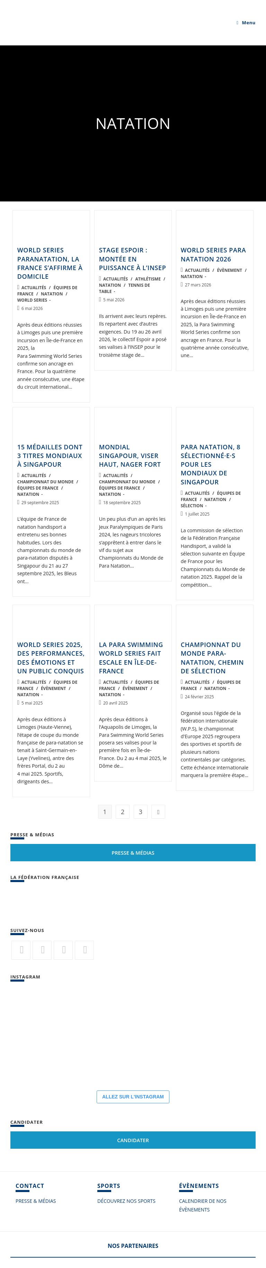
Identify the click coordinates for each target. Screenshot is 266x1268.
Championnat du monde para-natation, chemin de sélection (212, 657)
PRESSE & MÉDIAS (36, 1201)
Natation (52, 294)
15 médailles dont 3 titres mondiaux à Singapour (50, 455)
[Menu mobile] (246, 22)
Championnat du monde (45, 482)
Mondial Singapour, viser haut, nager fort (130, 455)
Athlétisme (147, 279)
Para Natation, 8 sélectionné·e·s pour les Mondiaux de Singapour (211, 464)
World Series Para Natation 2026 (213, 254)
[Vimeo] (84, 950)
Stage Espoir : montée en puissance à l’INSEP (132, 258)
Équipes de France (38, 488)
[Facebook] (42, 950)
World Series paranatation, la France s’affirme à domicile (50, 263)
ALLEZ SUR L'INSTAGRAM (133, 1096)
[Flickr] (63, 950)
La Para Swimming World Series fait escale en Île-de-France (131, 657)
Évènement (229, 270)
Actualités (33, 288)
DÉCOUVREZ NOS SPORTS (126, 1201)
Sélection (192, 506)
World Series (32, 300)
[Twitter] (20, 950)
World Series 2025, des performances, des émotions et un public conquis (51, 657)
